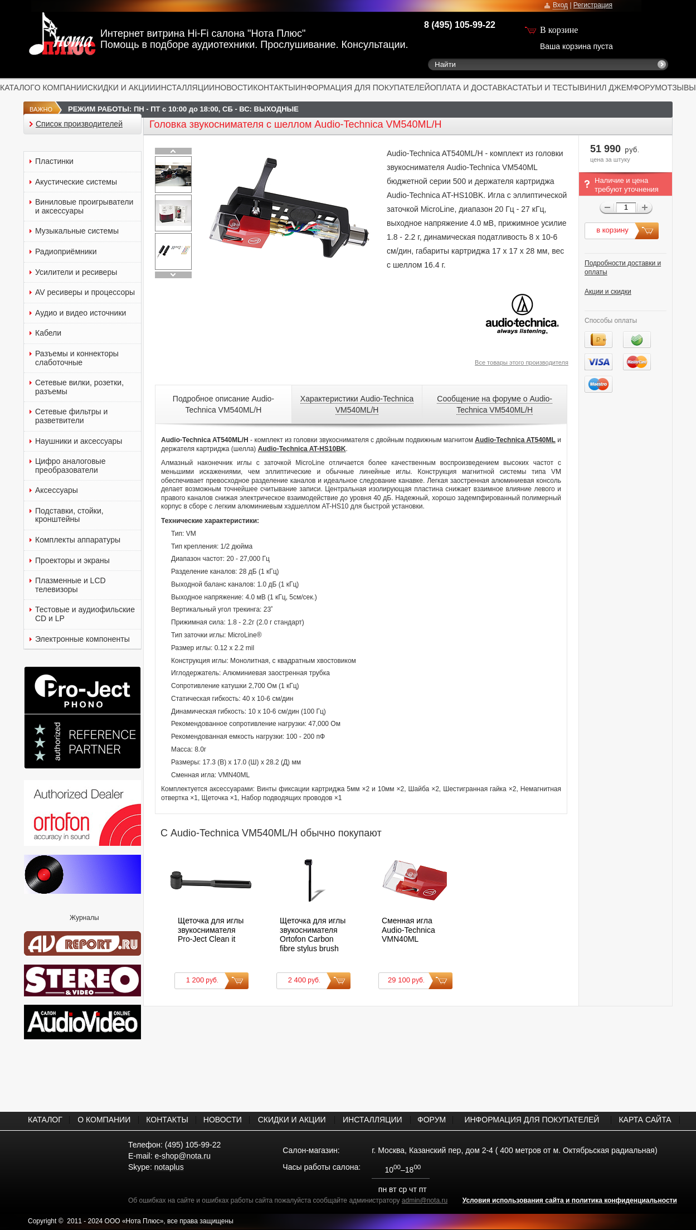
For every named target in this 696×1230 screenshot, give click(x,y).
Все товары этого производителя (521, 362)
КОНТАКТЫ (274, 87)
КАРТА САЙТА (645, 1119)
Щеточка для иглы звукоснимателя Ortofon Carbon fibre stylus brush (312, 934)
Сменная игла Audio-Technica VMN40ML (408, 929)
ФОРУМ (647, 87)
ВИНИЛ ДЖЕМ (606, 87)
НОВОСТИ (234, 87)
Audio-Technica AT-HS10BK (302, 449)
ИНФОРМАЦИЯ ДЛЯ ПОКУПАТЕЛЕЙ (362, 87)
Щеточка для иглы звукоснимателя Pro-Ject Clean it (211, 929)
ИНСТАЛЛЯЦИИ (185, 87)
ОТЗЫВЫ (678, 87)
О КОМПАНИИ (61, 87)
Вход (560, 5)
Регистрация (592, 5)
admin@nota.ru (424, 1200)
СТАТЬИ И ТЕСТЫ (546, 87)
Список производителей (79, 124)
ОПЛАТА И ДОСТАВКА (471, 87)
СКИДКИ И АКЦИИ (121, 87)
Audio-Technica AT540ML (515, 440)
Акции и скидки (608, 292)
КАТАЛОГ (17, 87)
